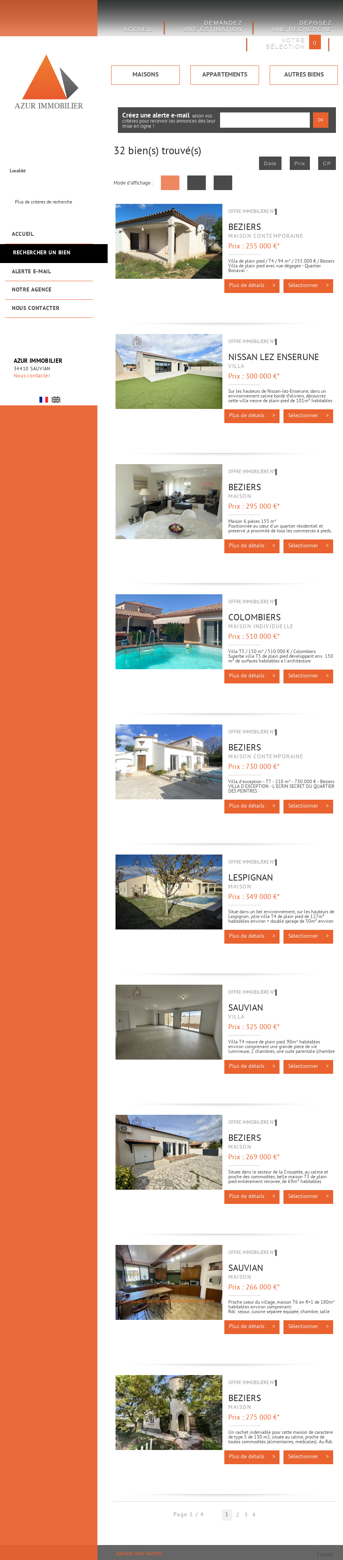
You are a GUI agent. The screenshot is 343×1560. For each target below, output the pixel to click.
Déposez (302, 26)
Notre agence (32, 290)
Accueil (23, 234)
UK (56, 400)
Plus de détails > (252, 285)
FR (43, 400)
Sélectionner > (308, 285)
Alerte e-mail (31, 272)
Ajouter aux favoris (139, 1553)
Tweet (324, 1555)
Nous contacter (36, 308)
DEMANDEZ (212, 26)
